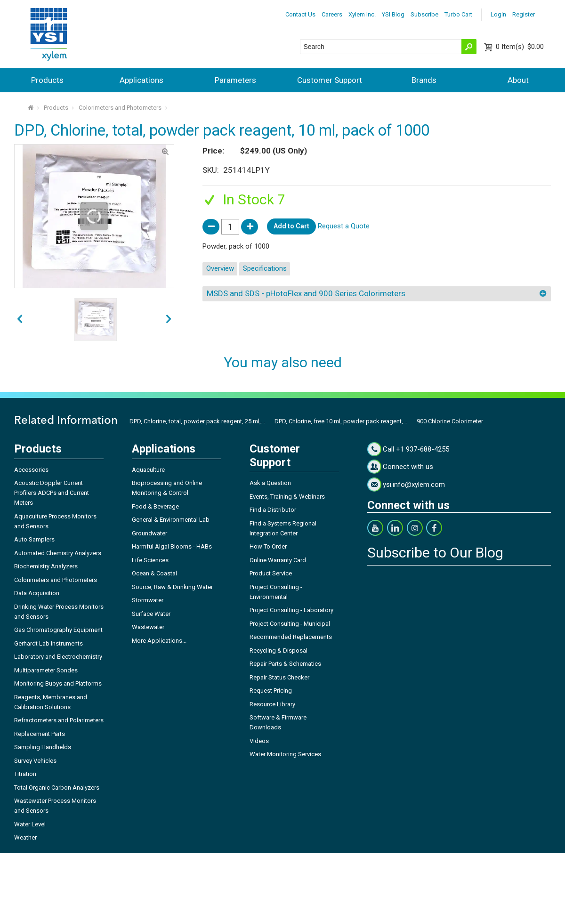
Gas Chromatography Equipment (58, 629)
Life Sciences (150, 560)
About (518, 80)
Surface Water (151, 613)
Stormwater (147, 600)
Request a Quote (344, 226)
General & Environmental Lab (171, 519)
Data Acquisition (36, 593)
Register (523, 14)
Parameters (235, 80)
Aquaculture (148, 469)
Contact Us (300, 14)
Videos (259, 740)
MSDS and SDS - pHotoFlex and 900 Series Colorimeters (306, 293)
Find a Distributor (273, 509)
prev (168, 319)
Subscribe (424, 14)
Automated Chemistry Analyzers (57, 553)
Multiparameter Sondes (46, 670)
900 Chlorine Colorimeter (450, 421)
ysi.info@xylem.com (414, 484)
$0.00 (520, 46)
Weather (25, 837)
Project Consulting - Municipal (290, 623)
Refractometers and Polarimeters (59, 720)
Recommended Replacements (291, 636)
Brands (424, 80)
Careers (332, 14)
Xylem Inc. (362, 14)
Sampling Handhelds (42, 747)
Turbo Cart (458, 14)
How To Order (268, 546)
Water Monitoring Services (285, 754)
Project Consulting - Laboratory (291, 610)
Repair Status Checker (279, 677)
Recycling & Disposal (278, 650)
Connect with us (408, 466)
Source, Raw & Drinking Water (172, 586)
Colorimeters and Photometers (120, 107)
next (19, 319)
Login (498, 14)
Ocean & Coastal (154, 573)
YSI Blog (393, 14)
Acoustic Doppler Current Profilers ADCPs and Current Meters (51, 492)
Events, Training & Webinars (287, 496)
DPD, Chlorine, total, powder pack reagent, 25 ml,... (197, 421)
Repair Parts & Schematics (285, 663)
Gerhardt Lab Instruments (48, 643)
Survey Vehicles (35, 760)
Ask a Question (270, 482)
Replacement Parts (39, 733)
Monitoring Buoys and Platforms (58, 683)
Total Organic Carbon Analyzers (56, 787)
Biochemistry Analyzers (46, 566)
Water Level (30, 824)
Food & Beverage (155, 506)
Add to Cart (291, 226)
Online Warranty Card (278, 560)
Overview (220, 268)
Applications (141, 80)
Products (47, 80)
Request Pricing (271, 690)
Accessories (31, 469)
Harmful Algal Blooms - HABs (172, 546)
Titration (25, 773)
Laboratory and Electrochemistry (58, 656)
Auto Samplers (34, 539)
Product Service (271, 573)
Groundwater (149, 533)
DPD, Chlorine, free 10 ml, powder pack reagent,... (340, 421)
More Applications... (159, 640)
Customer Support (329, 80)
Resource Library (272, 704)
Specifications (265, 268)
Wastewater (148, 626)
